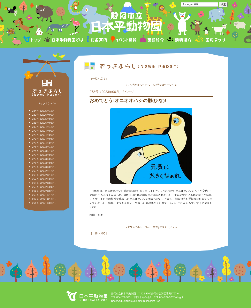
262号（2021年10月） (44, 199)
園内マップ (209, 39)
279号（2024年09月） (44, 130)
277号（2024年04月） (44, 138)
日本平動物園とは (64, 39)
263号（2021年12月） (44, 195)
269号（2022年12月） (44, 171)
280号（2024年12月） (44, 127)
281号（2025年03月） (44, 122)
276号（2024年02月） (44, 143)
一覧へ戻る (99, 78)
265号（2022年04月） (44, 187)
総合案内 (97, 39)
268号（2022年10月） (44, 175)
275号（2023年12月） (44, 146)
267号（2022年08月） (44, 179)
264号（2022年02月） (44, 191)
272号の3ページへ (164, 84)
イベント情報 (123, 39)
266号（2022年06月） (44, 183)
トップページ (33, 39)
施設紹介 (151, 39)
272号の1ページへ (139, 84)
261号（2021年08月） (44, 203)
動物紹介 (179, 39)
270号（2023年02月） (44, 167)
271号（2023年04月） (44, 163)
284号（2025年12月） (44, 110)
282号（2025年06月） (44, 118)
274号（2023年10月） (44, 151)
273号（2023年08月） (44, 154)
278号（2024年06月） (44, 135)
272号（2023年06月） (44, 159)
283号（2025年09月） (44, 114)
